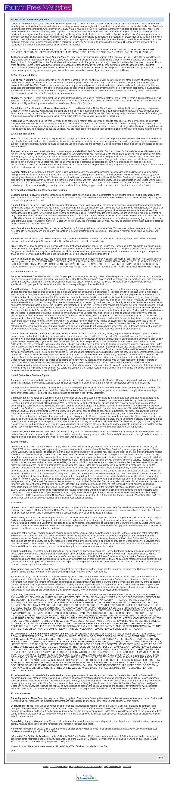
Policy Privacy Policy (112, 767)
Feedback (127, 767)
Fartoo (45, 767)
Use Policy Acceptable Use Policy (88, 767)
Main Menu (62, 767)
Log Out (53, 767)
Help (71, 767)
